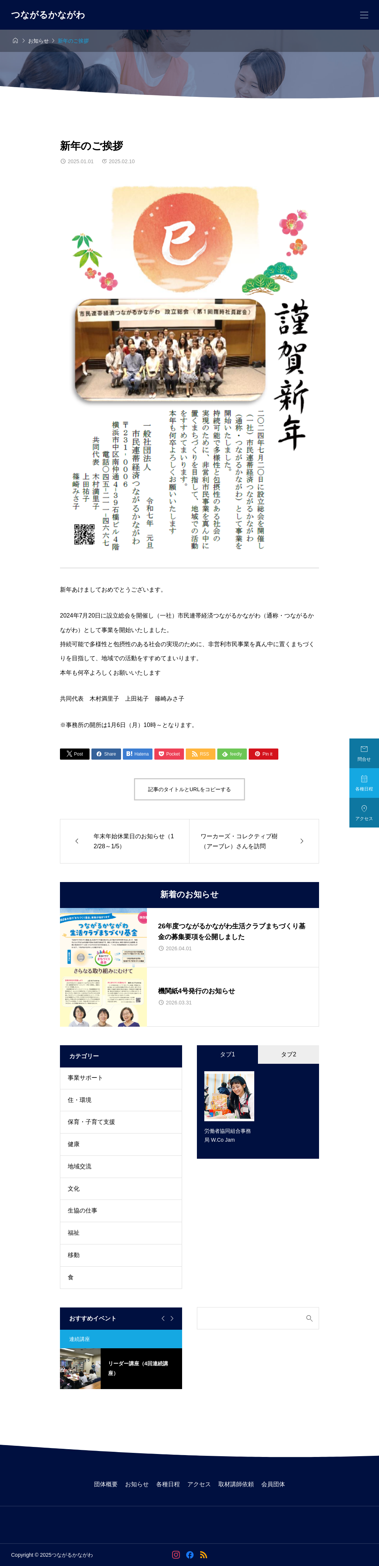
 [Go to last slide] (162, 1318)
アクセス (199, 1484)
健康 (74, 1144)
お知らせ (137, 1484)
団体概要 (106, 1484)
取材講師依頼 (236, 1484)
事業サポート (85, 1078)
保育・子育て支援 (91, 1122)
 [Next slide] (171, 1318)
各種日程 (168, 1484)
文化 (74, 1188)
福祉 (74, 1233)
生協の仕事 (82, 1210)
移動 (74, 1255)
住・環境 (79, 1100)
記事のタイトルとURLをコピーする (189, 789)
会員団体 (273, 1484)
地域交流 (79, 1166)
